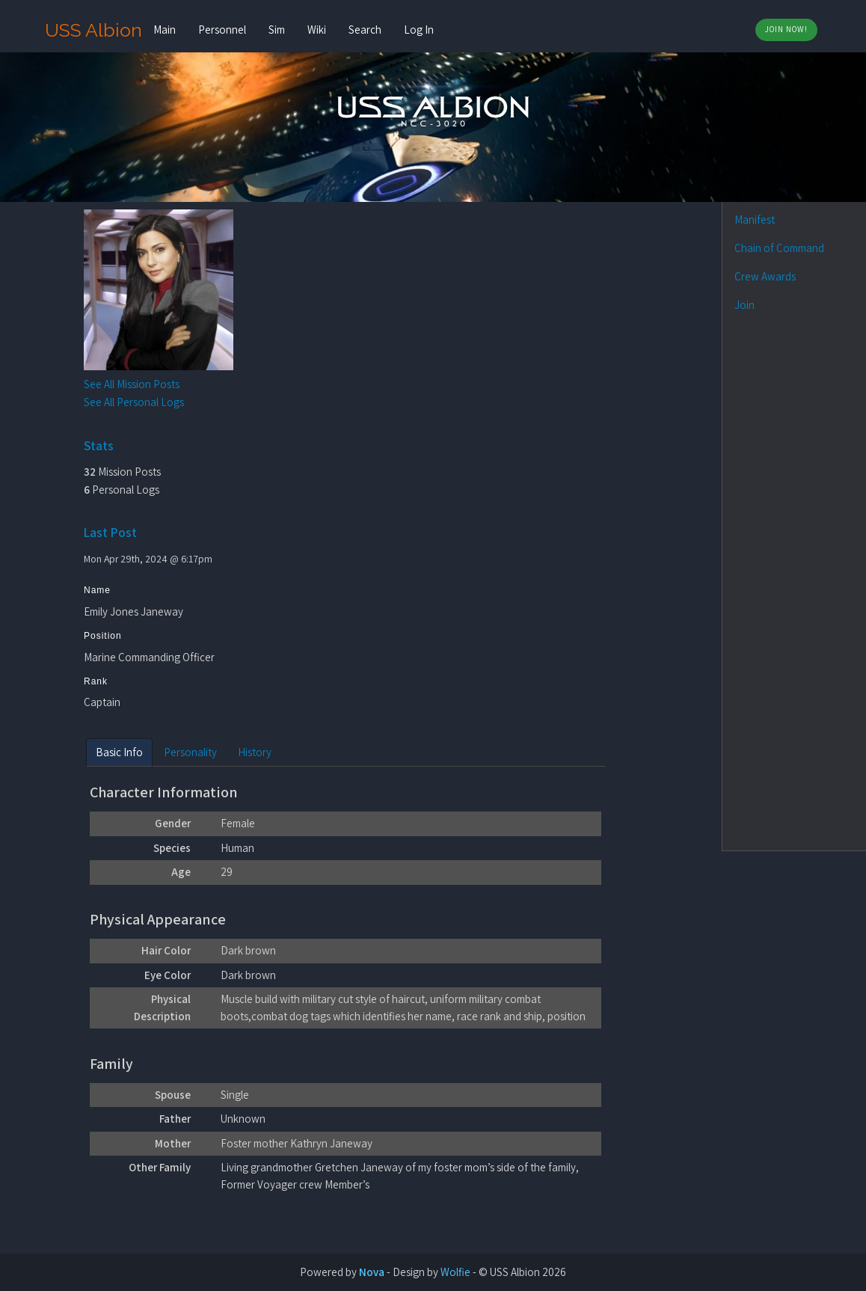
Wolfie (455, 1272)
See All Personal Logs (134, 402)
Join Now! (786, 29)
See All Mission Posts (131, 384)
